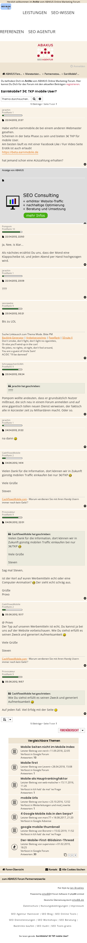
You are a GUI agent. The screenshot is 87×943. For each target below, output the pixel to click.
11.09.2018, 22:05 (60, 750)
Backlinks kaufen (24, 925)
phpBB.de (78, 899)
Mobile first (29, 763)
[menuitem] (77, 66)
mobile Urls (29, 798)
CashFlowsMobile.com (14, 499)
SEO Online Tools (65, 913)
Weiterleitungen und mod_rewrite (51, 805)
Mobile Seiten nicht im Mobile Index (48, 747)
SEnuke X (67, 337)
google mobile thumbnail (40, 827)
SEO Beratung (67, 919)
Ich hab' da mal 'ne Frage (47, 789)
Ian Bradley (77, 887)
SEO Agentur (41, 31)
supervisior (48, 844)
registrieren (72, 84)
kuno (45, 801)
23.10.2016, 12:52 (60, 801)
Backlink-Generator (13, 337)
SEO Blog (47, 913)
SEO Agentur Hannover (25, 913)
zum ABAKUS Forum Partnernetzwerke (23, 879)
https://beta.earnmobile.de (20, 152)
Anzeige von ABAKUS (13, 170)
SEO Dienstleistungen (22, 919)
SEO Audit (43, 925)
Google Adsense (42, 821)
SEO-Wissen (62, 12)
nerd (45, 750)
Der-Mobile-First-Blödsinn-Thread (47, 840)
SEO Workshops (47, 919)
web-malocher (50, 782)
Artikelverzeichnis (36, 337)
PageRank (54, 337)
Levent (46, 766)
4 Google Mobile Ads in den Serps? (47, 814)
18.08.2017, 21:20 (63, 817)
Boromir (47, 830)
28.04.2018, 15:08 (62, 766)
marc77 (46, 817)
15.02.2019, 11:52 (64, 830)
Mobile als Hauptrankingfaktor (44, 779)
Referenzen (12, 31)
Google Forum (41, 754)
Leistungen (35, 12)
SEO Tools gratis (61, 925)
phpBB (46, 893)
